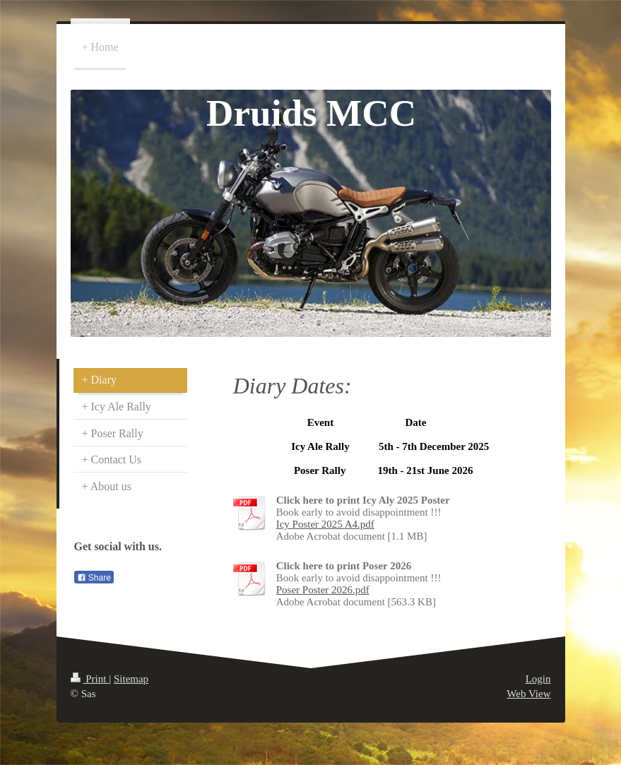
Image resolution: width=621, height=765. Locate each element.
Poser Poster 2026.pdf (322, 589)
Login (538, 678)
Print (90, 678)
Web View (528, 693)
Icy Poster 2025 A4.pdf (325, 524)
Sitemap (131, 678)
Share (94, 578)
